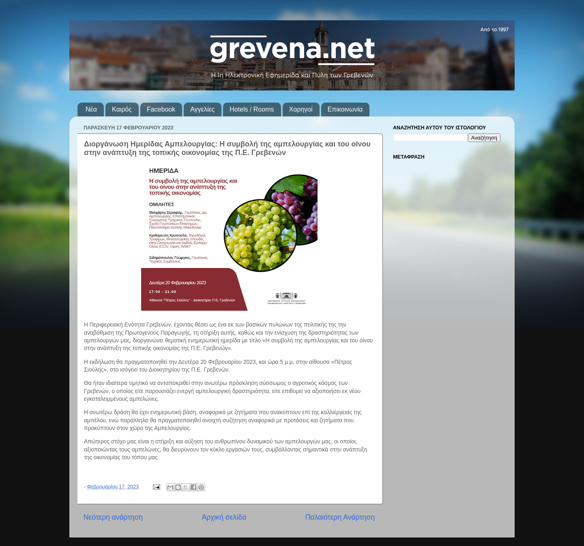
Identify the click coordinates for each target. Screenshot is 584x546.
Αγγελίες (202, 109)
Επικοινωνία (345, 109)
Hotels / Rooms (252, 109)
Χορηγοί (301, 109)
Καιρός (122, 109)
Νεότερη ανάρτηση (113, 517)
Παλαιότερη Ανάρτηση (340, 517)
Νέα (91, 109)
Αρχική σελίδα (224, 517)
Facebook (161, 109)
